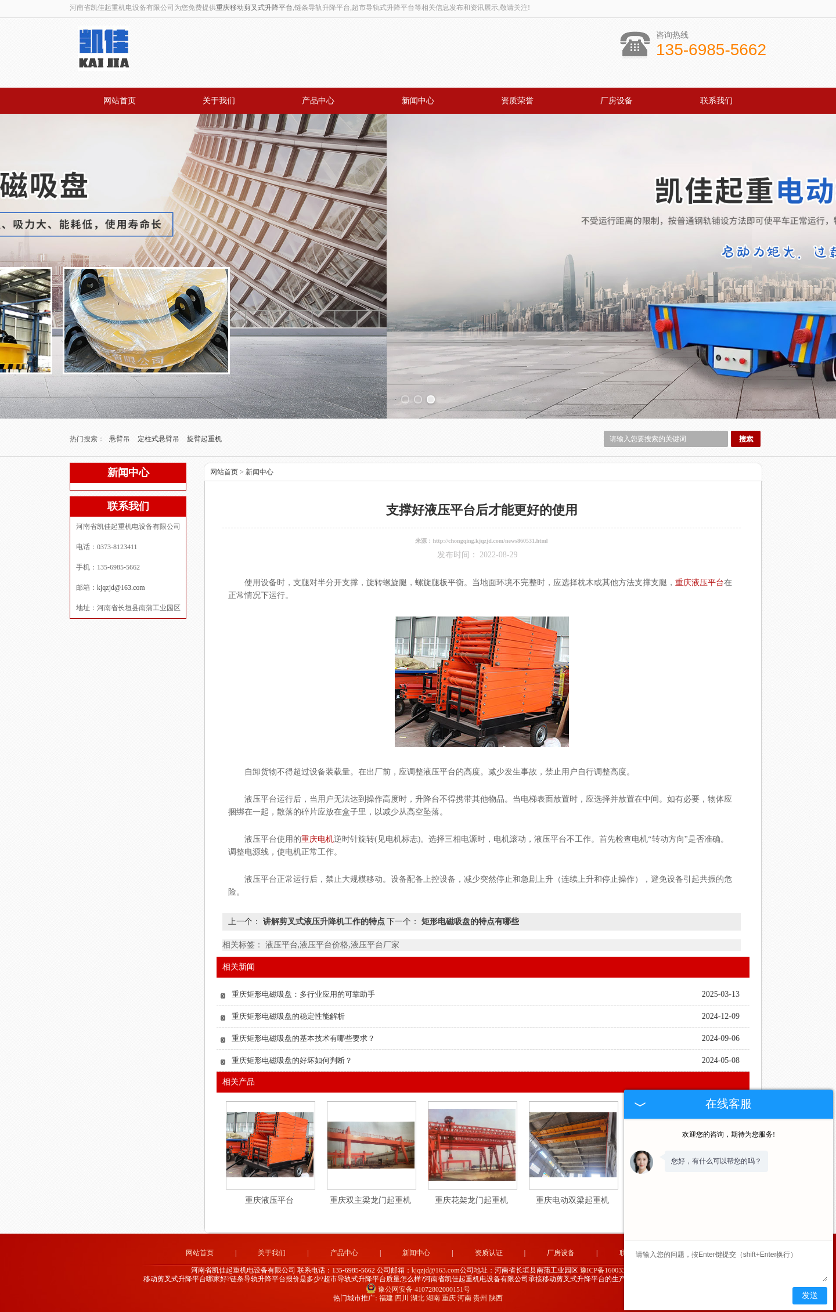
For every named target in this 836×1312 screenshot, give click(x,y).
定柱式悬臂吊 (159, 439)
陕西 (496, 1298)
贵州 (480, 1298)
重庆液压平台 (269, 1200)
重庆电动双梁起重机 (572, 1200)
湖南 (433, 1298)
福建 (386, 1298)
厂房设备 (616, 100)
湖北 (417, 1298)
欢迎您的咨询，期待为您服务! (728, 1134)
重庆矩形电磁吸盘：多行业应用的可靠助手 (303, 994)
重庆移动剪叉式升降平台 (254, 7)
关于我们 (219, 100)
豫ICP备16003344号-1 (613, 1270)
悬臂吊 (120, 439)
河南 (464, 1298)
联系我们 (716, 100)
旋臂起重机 (204, 439)
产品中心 (318, 100)
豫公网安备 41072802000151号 (418, 1289)
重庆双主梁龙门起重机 (370, 1200)
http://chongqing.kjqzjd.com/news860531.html (490, 541)
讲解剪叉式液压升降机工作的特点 (324, 921)
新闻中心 (418, 100)
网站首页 (119, 100)
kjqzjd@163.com (121, 587)
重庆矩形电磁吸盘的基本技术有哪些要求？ (303, 1038)
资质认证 (489, 1253)
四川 (402, 1298)
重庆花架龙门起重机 (471, 1200)
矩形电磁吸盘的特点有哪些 (469, 921)
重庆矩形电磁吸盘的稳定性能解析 (288, 1016)
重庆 (449, 1298)
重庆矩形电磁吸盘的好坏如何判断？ (292, 1060)
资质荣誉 (517, 100)
